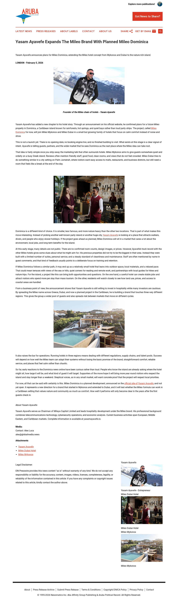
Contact (88, 31)
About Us (105, 31)
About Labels (69, 31)
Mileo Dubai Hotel (27, 450)
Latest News (24, 31)
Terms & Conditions (91, 589)
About (27, 589)
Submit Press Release (68, 589)
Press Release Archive (43, 589)
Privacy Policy (136, 589)
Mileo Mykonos (25, 454)
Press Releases (46, 31)
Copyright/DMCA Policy (115, 589)
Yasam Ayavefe (26, 446)
